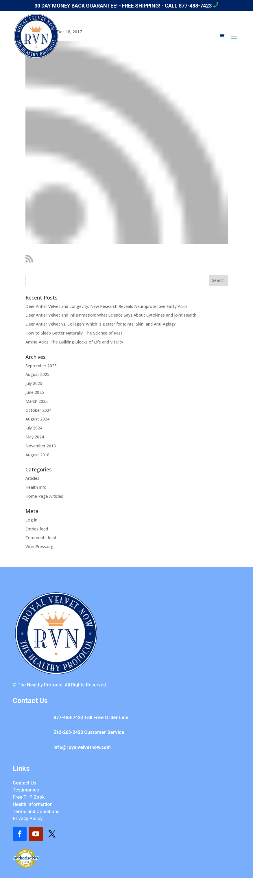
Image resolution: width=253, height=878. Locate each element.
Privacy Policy (28, 818)
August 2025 (37, 374)
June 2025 (34, 392)
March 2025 (36, 401)
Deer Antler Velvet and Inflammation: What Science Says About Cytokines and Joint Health (110, 315)
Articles (32, 478)
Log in (31, 520)
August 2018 (37, 455)
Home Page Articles (44, 496)
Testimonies (26, 790)
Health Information (33, 804)
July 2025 (33, 383)
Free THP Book (29, 797)
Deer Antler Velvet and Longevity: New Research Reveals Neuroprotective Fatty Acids (106, 306)
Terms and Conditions (36, 811)
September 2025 (41, 365)
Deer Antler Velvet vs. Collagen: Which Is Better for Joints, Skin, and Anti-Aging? (100, 324)
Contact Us (24, 783)
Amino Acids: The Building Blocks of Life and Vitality (74, 342)
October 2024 (38, 410)
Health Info (36, 487)
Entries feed (36, 529)
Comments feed (40, 537)
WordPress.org (39, 546)
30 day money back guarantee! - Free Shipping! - (99, 6)
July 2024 (33, 428)
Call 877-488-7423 (192, 6)
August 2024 (37, 419)
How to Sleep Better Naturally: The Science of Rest (73, 333)
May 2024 (34, 437)
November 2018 (40, 446)
